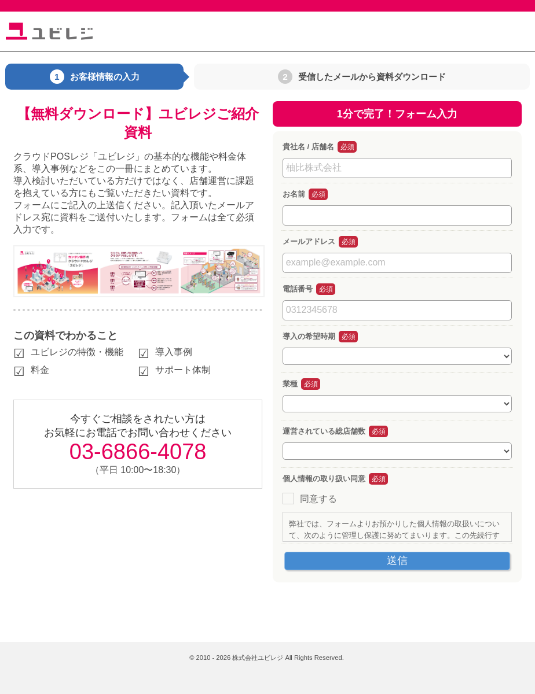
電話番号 (298, 289)
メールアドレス (309, 241)
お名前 (294, 194)
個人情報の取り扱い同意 (324, 478)
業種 (290, 383)
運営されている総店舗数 (324, 431)
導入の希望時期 (309, 336)
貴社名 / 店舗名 (308, 146)
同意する (318, 499)
